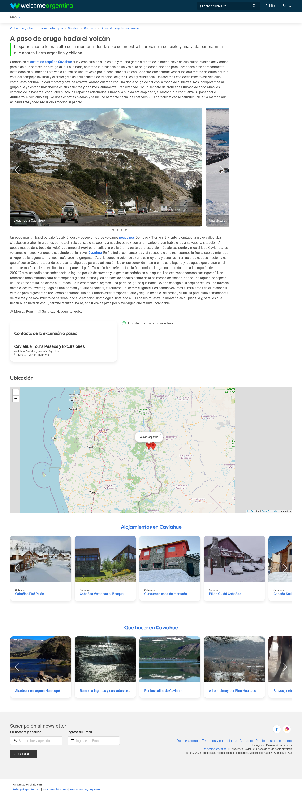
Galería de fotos (157, 18)
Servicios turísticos (78, 18)
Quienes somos (186, 742)
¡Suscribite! (24, 755)
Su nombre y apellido (26, 733)
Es (284, 6)
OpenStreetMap (270, 512)
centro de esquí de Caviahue (51, 63)
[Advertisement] (265, 60)
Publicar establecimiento (273, 742)
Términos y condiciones (218, 742)
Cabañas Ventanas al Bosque (101, 595)
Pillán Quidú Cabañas (225, 595)
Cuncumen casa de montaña (165, 595)
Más (233, 18)
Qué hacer (130, 18)
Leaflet (250, 512)
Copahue (100, 254)
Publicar (271, 6)
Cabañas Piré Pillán (29, 595)
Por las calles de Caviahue (164, 692)
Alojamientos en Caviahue (151, 528)
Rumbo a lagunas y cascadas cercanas (109, 692)
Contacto (246, 742)
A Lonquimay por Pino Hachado (232, 692)
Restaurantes (108, 18)
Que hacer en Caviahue (151, 628)
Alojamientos (41, 18)
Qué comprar (215, 18)
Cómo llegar (191, 18)
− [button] (15, 400)
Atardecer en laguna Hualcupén (38, 692)
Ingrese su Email (80, 733)
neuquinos (127, 238)
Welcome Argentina (217, 749)
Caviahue (17, 18)
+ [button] (15, 393)
